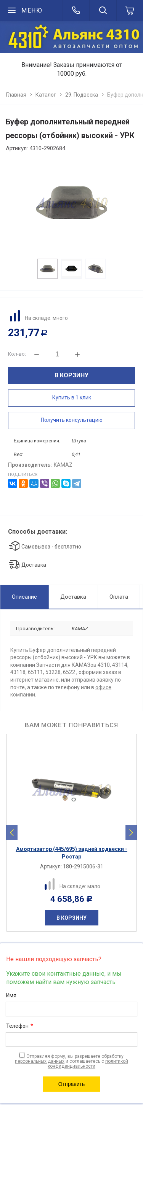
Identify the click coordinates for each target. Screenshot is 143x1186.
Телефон (19, 1026)
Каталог (45, 95)
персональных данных (39, 1061)
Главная (16, 95)
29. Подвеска (81, 95)
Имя (11, 995)
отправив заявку (92, 680)
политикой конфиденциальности (88, 1064)
